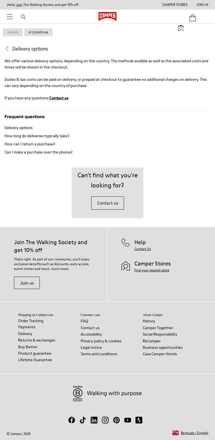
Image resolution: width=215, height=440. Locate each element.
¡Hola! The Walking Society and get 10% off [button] (42, 5)
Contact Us (142, 248)
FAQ (84, 321)
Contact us (58, 98)
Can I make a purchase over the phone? (38, 152)
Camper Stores (174, 5)
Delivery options (18, 127)
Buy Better (28, 347)
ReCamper (152, 341)
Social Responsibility (160, 334)
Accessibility (91, 334)
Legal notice (91, 347)
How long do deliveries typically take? (36, 136)
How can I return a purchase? (29, 144)
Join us (27, 283)
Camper (12, 32)
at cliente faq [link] (38, 32)
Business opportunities (163, 347)
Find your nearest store (151, 270)
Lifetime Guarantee (35, 360)
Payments (27, 327)
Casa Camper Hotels (160, 354)
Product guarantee (34, 353)
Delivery (25, 333)
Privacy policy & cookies (101, 341)
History (149, 321)
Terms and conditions (99, 354)
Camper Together (158, 328)
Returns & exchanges (36, 340)
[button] (190, 433)
